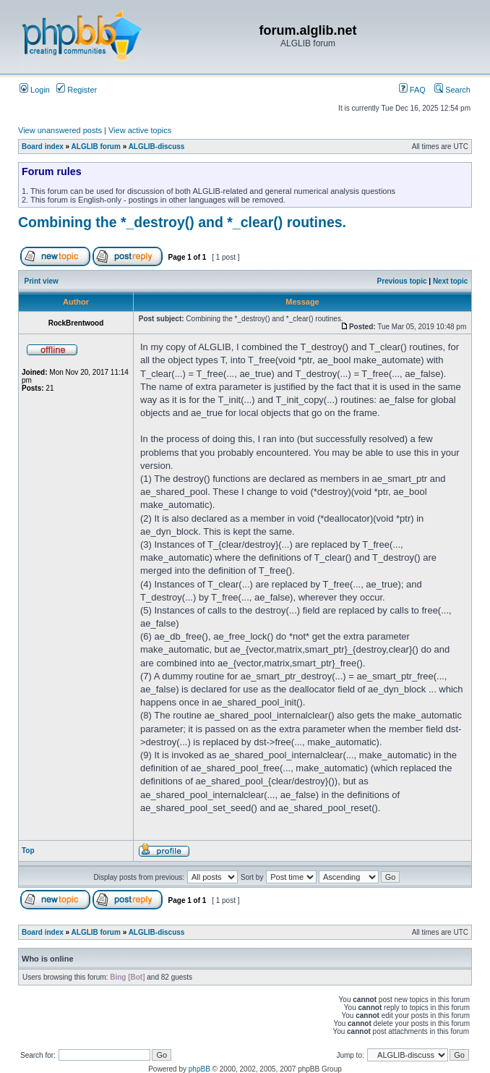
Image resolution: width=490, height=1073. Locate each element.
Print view (42, 281)
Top (28, 850)
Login (35, 89)
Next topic (450, 281)
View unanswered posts (60, 130)
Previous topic (402, 281)
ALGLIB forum (96, 146)
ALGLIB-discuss (157, 146)
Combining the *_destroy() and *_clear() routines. (182, 222)
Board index (43, 146)
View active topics (139, 130)
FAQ (412, 89)
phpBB (199, 1069)
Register (76, 89)
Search (452, 89)
